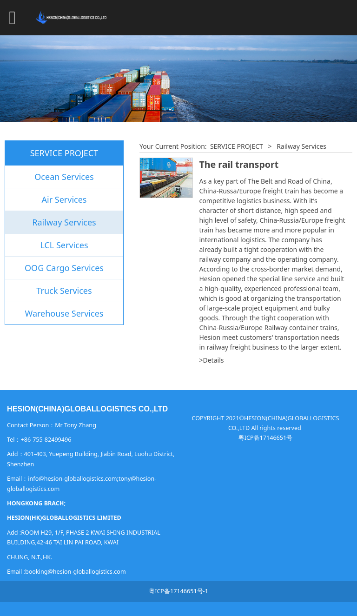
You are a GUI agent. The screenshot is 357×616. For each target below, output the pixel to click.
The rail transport (239, 164)
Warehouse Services (64, 313)
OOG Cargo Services (64, 267)
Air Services (64, 199)
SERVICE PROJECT (236, 146)
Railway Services (64, 222)
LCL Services (64, 245)
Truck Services (64, 290)
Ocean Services (63, 176)
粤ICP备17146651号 (265, 438)
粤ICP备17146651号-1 (178, 591)
